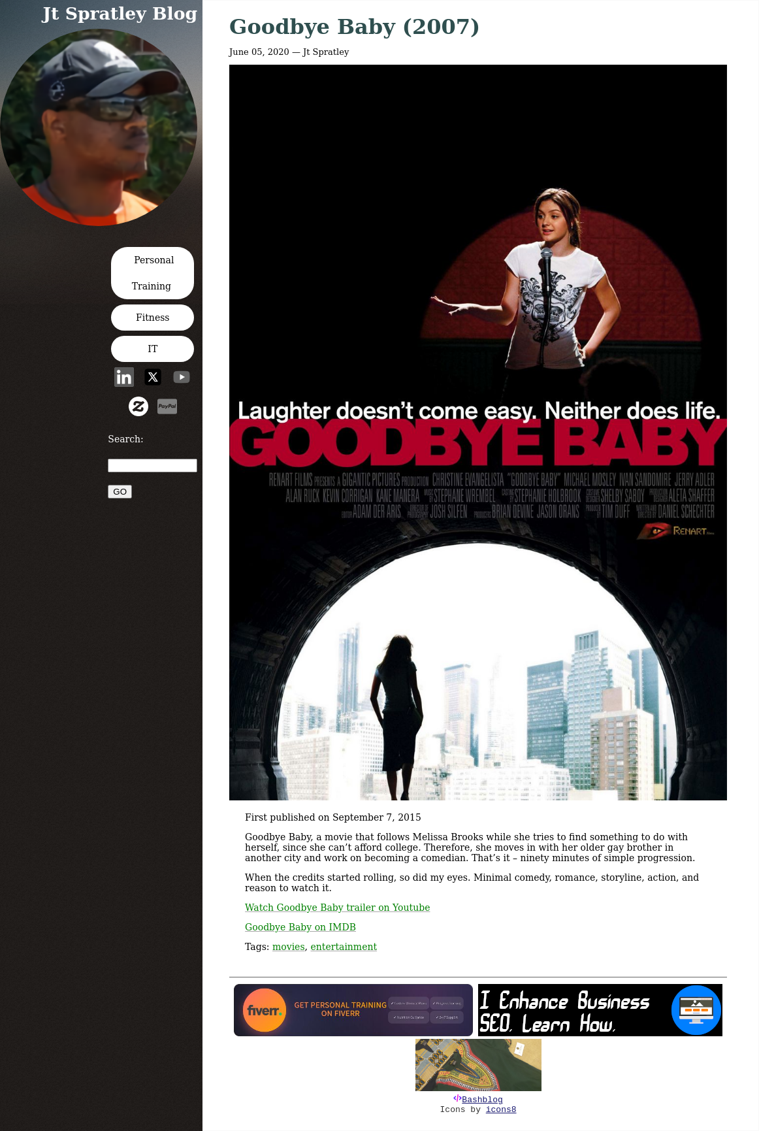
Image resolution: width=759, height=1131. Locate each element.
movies (288, 947)
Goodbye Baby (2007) (354, 26)
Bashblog (482, 1100)
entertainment (344, 947)
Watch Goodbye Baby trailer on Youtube (337, 907)
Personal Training (153, 273)
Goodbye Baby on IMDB (300, 927)
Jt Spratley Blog (119, 13)
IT (152, 349)
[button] (102, 222)
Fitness (153, 317)
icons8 (501, 1110)
